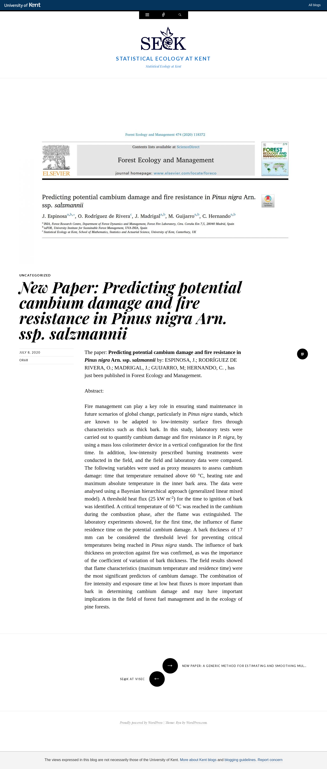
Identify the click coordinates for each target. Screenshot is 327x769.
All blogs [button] (315, 5)
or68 (23, 360)
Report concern (270, 760)
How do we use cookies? (178, 762)
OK (241, 762)
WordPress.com (196, 722)
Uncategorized (35, 275)
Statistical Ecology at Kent (163, 58)
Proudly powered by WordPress (141, 722)
